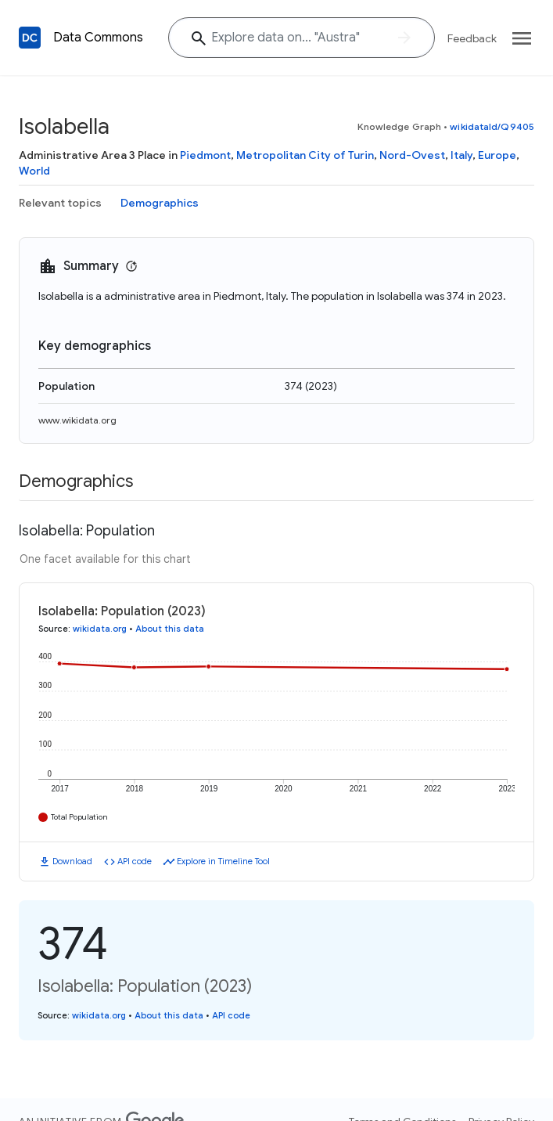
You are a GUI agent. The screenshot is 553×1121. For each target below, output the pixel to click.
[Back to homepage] (30, 38)
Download (72, 861)
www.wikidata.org (77, 420)
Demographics (159, 203)
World (34, 171)
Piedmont (205, 155)
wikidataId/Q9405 (492, 126)
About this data (169, 628)
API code (134, 861)
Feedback (472, 38)
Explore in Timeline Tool (223, 861)
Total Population (79, 817)
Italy (461, 155)
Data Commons (98, 37)
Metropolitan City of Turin (305, 155)
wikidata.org (100, 628)
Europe (497, 155)
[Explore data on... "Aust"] (301, 37)
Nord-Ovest (412, 155)
